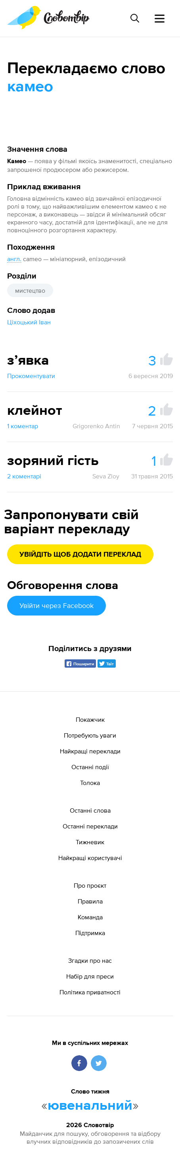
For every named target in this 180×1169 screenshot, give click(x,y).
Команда (90, 917)
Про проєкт (90, 885)
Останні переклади (90, 826)
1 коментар (22, 425)
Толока (90, 782)
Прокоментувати (31, 375)
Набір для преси (90, 976)
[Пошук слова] (135, 18)
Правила (90, 901)
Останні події (90, 766)
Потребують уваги (90, 735)
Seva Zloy (105, 476)
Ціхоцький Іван (29, 322)
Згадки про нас (90, 960)
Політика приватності (90, 992)
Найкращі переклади (90, 751)
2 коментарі (24, 476)
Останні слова (90, 810)
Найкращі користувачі (90, 857)
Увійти (56, 605)
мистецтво (30, 290)
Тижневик (90, 841)
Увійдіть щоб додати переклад (80, 554)
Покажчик (90, 719)
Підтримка (90, 932)
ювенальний (90, 1106)
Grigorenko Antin (96, 425)
